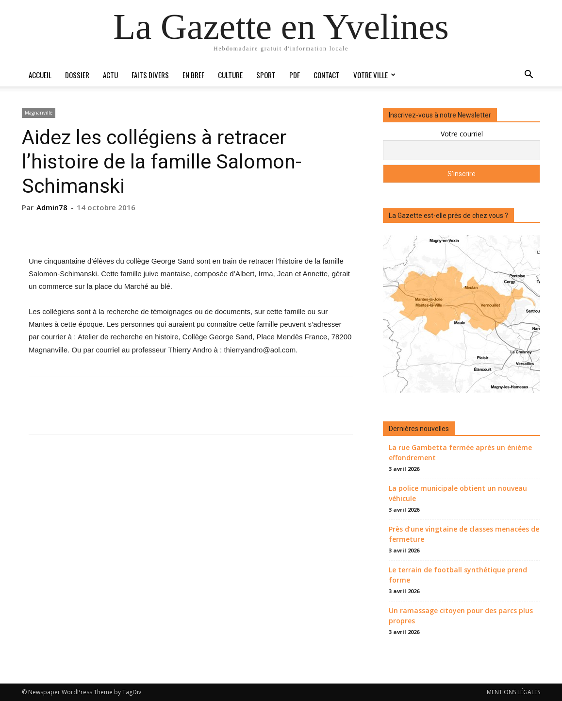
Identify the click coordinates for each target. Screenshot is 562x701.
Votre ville (374, 74)
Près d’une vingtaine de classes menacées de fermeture (464, 534)
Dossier (77, 74)
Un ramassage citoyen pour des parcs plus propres (461, 615)
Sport (266, 74)
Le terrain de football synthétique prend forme (458, 574)
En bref (193, 74)
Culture (230, 74)
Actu (110, 74)
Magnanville (38, 112)
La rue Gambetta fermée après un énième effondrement (460, 452)
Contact (327, 74)
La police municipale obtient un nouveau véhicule (458, 493)
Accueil (40, 74)
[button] (528, 75)
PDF (294, 74)
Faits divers (150, 74)
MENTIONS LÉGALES (513, 692)
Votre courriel (462, 133)
